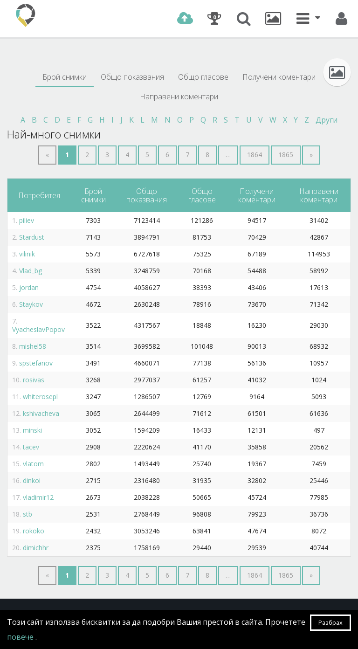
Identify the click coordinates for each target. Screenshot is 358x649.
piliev (26, 220)
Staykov (31, 304)
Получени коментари (279, 77)
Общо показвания (132, 77)
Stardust (31, 237)
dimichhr (35, 547)
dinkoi (32, 480)
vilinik (27, 253)
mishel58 (32, 346)
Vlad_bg (30, 270)
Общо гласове (203, 77)
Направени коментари (179, 96)
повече (21, 637)
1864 (254, 154)
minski (32, 430)
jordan (29, 287)
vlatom (33, 463)
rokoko (33, 530)
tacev (31, 446)
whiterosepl (40, 396)
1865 (285, 154)
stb (27, 514)
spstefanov (36, 363)
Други (326, 120)
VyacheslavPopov (38, 329)
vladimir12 (38, 497)
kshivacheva (41, 413)
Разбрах (330, 622)
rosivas (33, 379)
